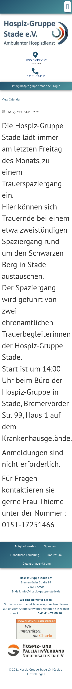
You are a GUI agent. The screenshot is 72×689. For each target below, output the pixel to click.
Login (56, 86)
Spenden (50, 546)
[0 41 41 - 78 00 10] (35, 71)
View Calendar (11, 99)
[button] (67, 7)
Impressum (54, 555)
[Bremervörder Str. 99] (35, 55)
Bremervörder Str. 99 (36, 60)
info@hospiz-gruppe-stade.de (31, 86)
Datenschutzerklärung (37, 563)
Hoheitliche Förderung (24, 555)
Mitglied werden (25, 546)
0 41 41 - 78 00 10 (36, 76)
